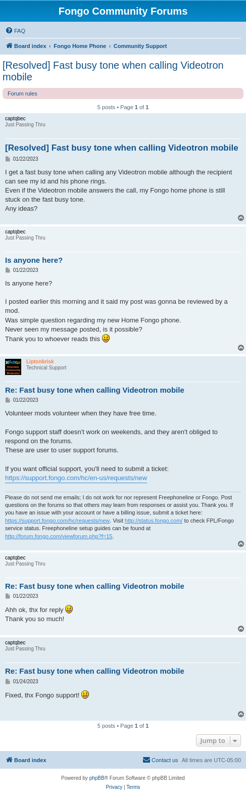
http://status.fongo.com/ (153, 521)
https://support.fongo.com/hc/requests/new (57, 521)
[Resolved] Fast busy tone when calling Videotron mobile (113, 71)
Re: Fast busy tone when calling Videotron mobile (94, 390)
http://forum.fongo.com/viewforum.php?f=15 (58, 536)
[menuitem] (15, 31)
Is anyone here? (34, 260)
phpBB (97, 778)
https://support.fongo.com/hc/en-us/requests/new (76, 478)
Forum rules (22, 93)
